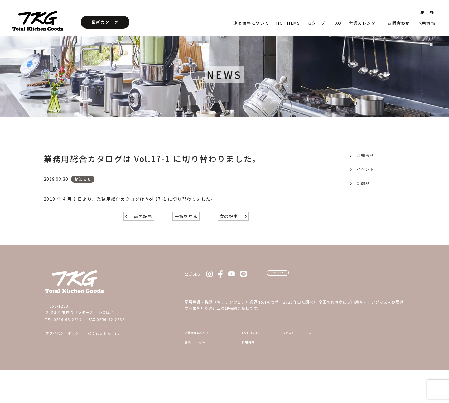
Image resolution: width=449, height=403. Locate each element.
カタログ (316, 23)
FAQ (363, 361)
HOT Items (288, 23)
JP (422, 12)
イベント (365, 169)
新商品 (363, 183)
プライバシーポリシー (64, 353)
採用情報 (426, 23)
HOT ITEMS (254, 361)
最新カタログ (105, 22)
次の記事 (229, 236)
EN (432, 12)
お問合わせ (399, 23)
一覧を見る (186, 236)
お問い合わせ (296, 297)
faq (337, 23)
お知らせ (365, 155)
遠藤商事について (251, 23)
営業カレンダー (364, 23)
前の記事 (143, 236)
